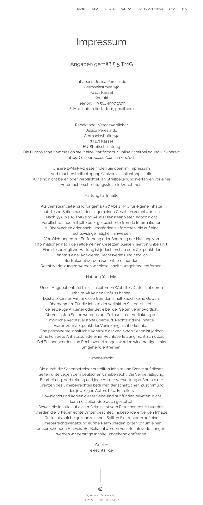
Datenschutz (108, 495)
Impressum (92, 495)
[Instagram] (100, 488)
